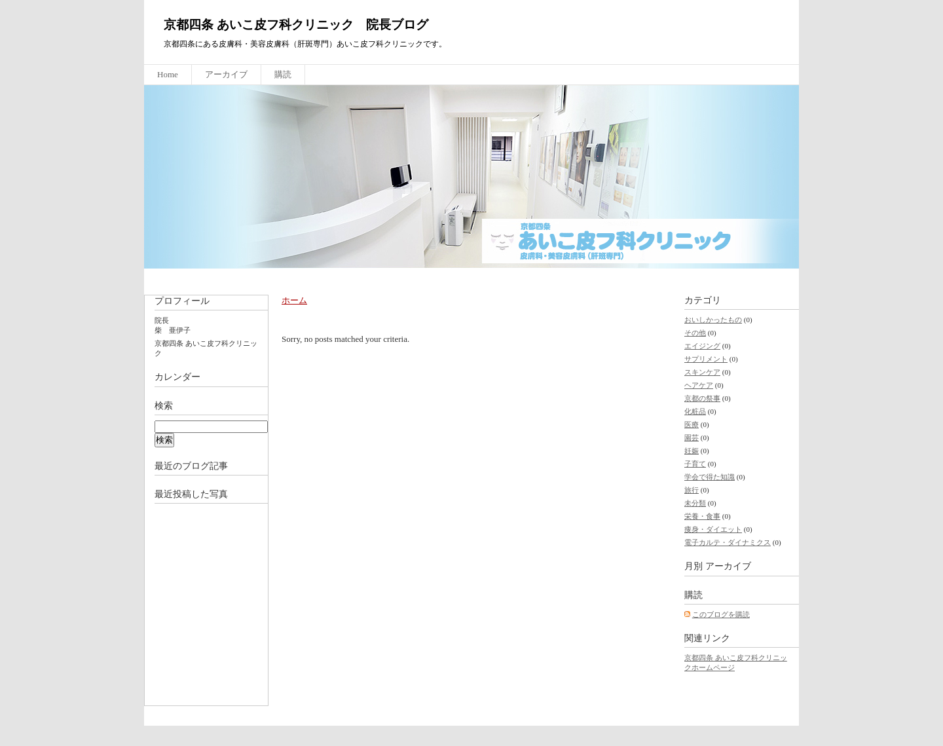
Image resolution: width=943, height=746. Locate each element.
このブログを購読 (721, 614)
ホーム (294, 300)
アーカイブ (226, 74)
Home (167, 74)
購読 (282, 74)
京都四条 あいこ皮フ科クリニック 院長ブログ (296, 24)
